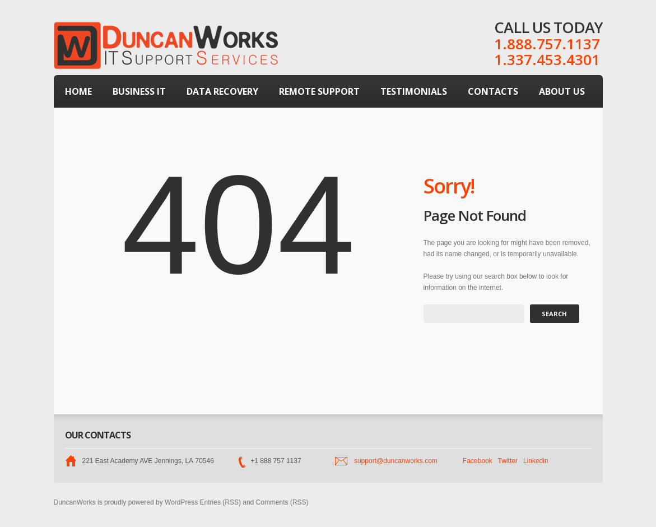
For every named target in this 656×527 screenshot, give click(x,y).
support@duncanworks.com (396, 461)
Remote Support (319, 91)
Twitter (508, 461)
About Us (562, 91)
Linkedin (535, 461)
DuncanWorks (75, 502)
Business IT (139, 91)
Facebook (477, 461)
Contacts (493, 91)
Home (78, 91)
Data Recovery (222, 91)
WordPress (181, 502)
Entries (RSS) (220, 502)
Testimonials (413, 91)
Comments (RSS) (282, 502)
